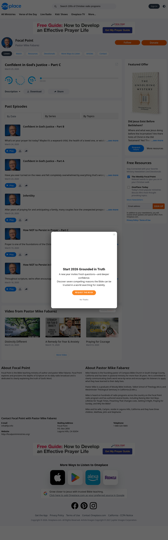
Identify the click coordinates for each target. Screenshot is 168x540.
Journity (111, 311)
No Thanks (84, 299)
